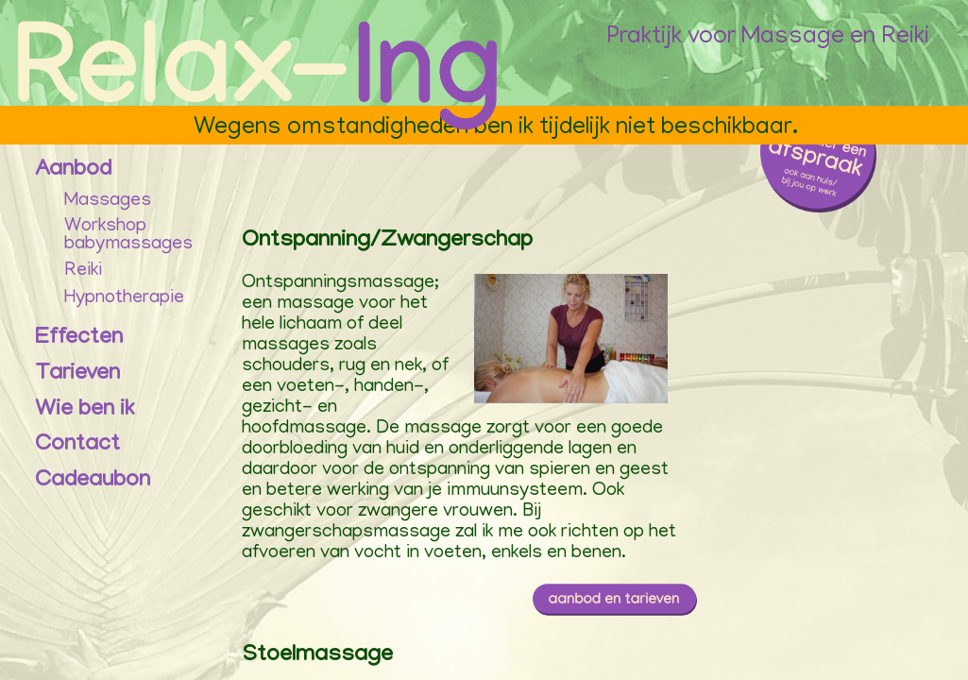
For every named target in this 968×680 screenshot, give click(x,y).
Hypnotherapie (124, 298)
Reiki (83, 271)
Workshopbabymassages (128, 236)
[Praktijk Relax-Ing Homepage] (258, 79)
